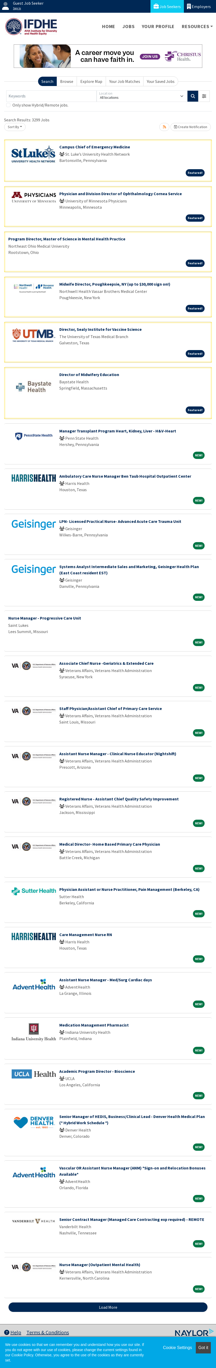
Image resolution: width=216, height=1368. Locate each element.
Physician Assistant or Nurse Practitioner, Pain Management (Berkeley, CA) (129, 889)
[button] (204, 96)
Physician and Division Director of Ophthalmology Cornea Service (120, 193)
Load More (108, 1307)
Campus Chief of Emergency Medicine (94, 146)
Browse (66, 81)
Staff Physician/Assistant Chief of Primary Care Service (110, 708)
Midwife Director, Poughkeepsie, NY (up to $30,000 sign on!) (114, 284)
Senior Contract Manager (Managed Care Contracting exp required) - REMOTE (131, 1219)
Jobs (128, 26)
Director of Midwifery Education (89, 374)
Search (47, 81)
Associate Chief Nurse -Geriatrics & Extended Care (106, 663)
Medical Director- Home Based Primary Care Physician (109, 844)
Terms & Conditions (47, 1332)
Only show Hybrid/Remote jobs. (40, 105)
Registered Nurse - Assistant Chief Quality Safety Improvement (119, 798)
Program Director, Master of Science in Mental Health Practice (66, 238)
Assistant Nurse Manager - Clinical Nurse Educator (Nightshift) (117, 753)
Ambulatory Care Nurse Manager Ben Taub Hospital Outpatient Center (125, 476)
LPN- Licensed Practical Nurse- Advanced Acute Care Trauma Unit (120, 521)
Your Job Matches (124, 81)
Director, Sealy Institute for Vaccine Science (100, 329)
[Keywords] (51, 96)
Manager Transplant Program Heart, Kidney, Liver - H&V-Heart (117, 430)
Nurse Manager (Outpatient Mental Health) (99, 1264)
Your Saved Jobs (161, 81)
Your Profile (158, 26)
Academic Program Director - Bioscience (97, 1071)
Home (108, 26)
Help (12, 1332)
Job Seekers (167, 6)
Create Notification (190, 126)
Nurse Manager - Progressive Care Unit (44, 618)
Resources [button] (195, 26)
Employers (199, 6)
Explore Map (91, 81)
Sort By (13, 126)
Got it (203, 1347)
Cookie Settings (177, 1347)
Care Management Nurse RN (85, 934)
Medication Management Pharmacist (94, 1025)
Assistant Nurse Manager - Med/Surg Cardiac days (105, 979)
